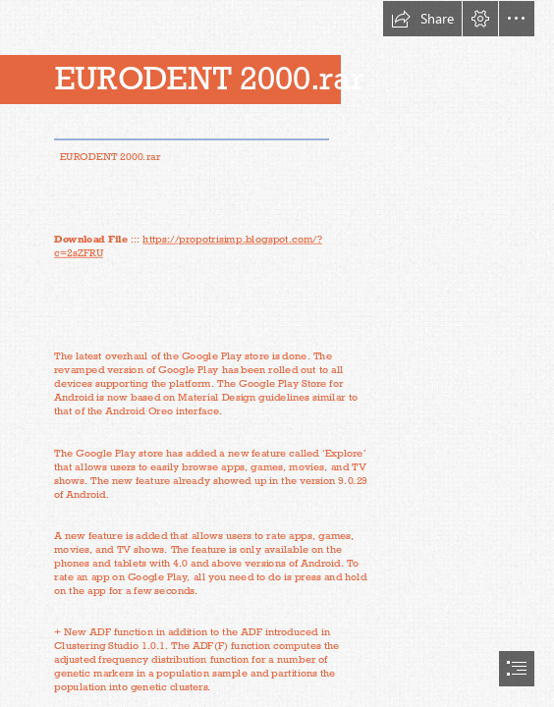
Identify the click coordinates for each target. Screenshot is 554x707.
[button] (422, 18)
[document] (277, 353)
